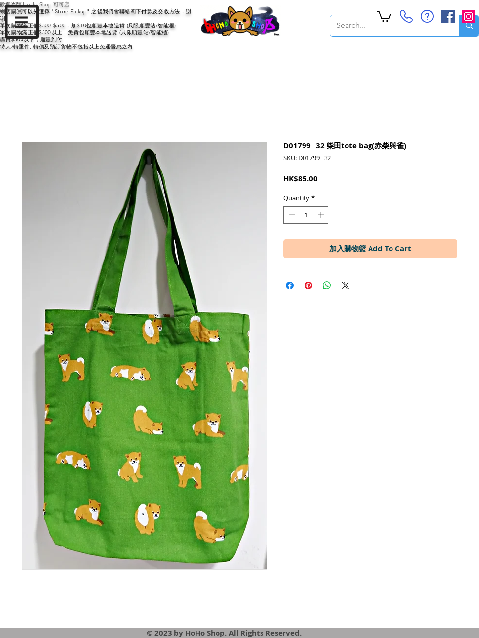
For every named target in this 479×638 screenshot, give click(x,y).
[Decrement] (291, 215)
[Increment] (321, 215)
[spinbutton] (306, 215)
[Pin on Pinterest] (308, 285)
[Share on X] (345, 285)
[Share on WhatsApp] (327, 285)
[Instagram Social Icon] (468, 16)
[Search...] (387, 25)
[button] (22, 22)
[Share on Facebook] (290, 285)
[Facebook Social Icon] (448, 16)
